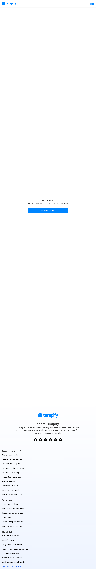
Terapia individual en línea (13, 508)
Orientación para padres (12, 521)
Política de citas (8, 481)
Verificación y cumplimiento (13, 562)
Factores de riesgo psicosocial (15, 549)
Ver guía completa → (11, 566)
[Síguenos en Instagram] (55, 439)
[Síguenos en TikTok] (50, 439)
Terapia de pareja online (12, 513)
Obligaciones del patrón (12, 544)
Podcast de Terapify (11, 463)
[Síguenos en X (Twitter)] (40, 439)
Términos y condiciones (12, 494)
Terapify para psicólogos (12, 526)
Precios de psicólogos (11, 472)
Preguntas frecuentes (11, 477)
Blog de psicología (10, 455)
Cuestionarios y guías (11, 553)
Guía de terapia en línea (12, 459)
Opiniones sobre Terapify (13, 468)
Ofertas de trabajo (10, 485)
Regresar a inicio (48, 210)
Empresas (6, 517)
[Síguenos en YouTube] (60, 439)
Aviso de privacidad (10, 490)
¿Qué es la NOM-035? (11, 535)
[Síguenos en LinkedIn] (45, 439)
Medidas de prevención (12, 557)
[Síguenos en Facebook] (35, 439)
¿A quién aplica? (8, 540)
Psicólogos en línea (10, 504)
